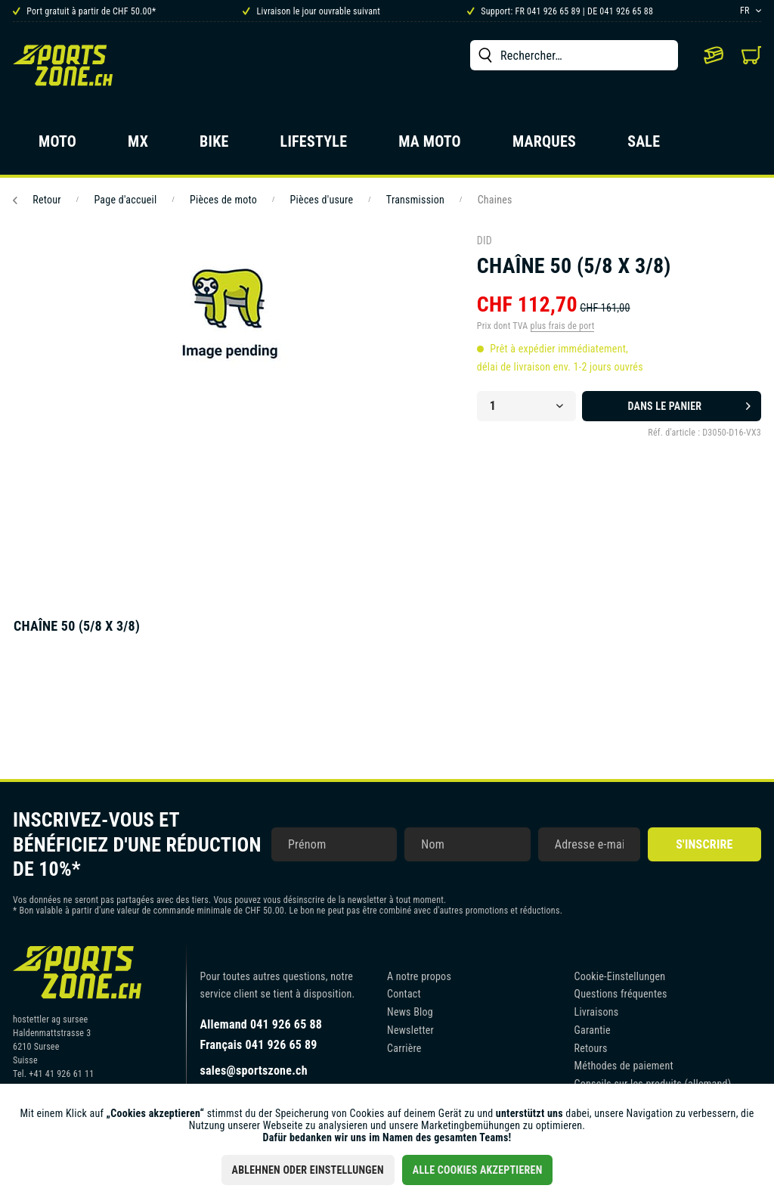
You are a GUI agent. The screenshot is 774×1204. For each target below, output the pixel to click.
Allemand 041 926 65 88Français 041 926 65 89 (261, 1034)
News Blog (410, 1012)
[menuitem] (574, 55)
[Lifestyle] (314, 146)
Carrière (404, 1048)
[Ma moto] (430, 146)
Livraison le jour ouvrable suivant (311, 11)
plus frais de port (563, 326)
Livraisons (596, 1012)
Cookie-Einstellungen (620, 976)
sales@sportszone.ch (254, 1070)
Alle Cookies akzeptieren (478, 1170)
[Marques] (544, 146)
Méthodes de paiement (623, 1066)
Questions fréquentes (620, 994)
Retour (37, 200)
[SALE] (644, 146)
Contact (404, 994)
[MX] (138, 146)
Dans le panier (689, 403)
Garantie (592, 1030)
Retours (591, 1048)
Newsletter (410, 1030)
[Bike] (214, 146)
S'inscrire (704, 844)
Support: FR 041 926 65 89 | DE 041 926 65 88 (560, 11)
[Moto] (57, 146)
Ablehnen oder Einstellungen (308, 1170)
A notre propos (419, 976)
